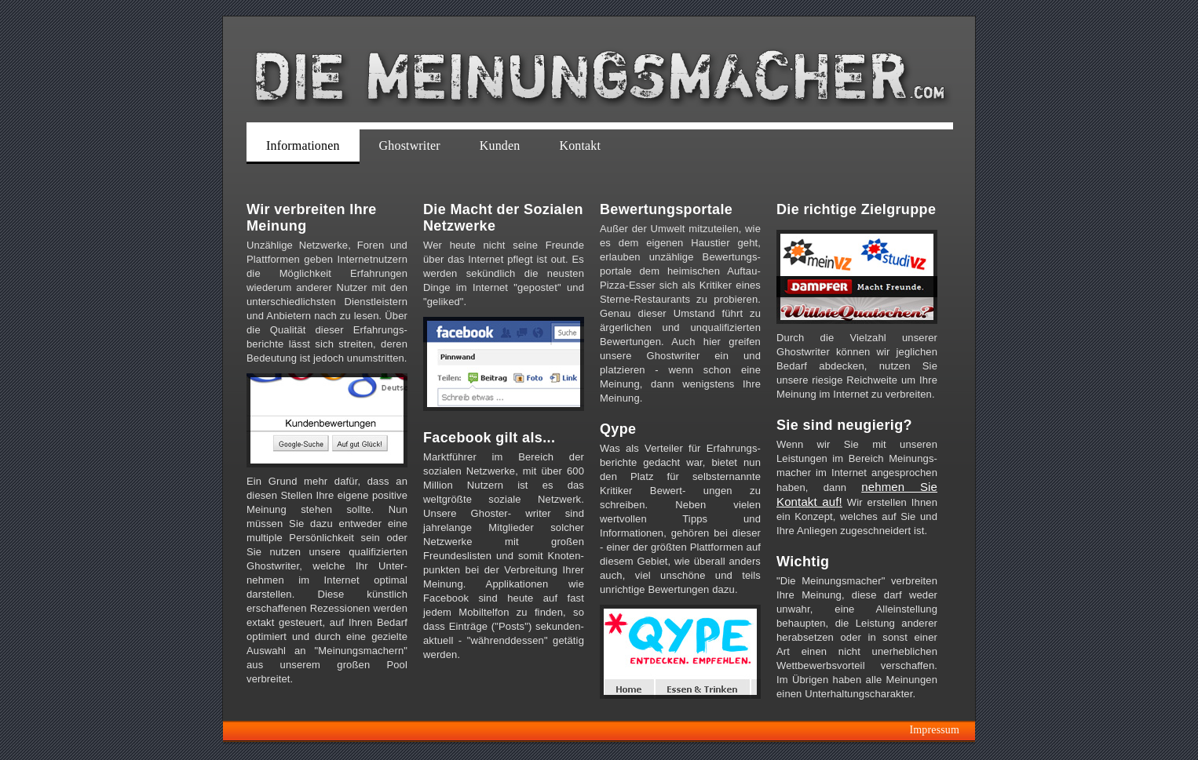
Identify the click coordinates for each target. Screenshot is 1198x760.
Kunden (500, 145)
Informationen (303, 145)
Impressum (934, 730)
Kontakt (580, 145)
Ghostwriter (409, 145)
